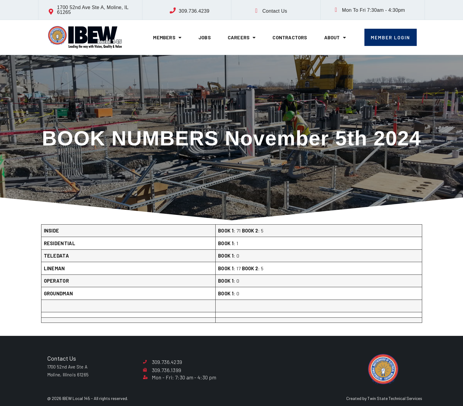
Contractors (289, 37)
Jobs (204, 37)
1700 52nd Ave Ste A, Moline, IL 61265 (93, 10)
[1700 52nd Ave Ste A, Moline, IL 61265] (51, 12)
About (335, 37)
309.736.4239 (194, 11)
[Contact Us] (256, 11)
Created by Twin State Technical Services (384, 398)
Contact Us (274, 11)
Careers (242, 37)
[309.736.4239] (173, 11)
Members (167, 37)
